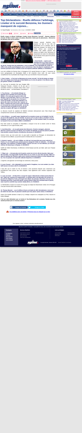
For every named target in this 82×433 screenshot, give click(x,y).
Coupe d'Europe (29, 14)
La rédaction (9, 233)
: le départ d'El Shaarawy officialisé (66, 31)
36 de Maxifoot (65, 16)
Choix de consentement (25, 237)
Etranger (22, 14)
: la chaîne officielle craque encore (65, 109)
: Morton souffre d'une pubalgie (65, 29)
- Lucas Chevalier (62, 51)
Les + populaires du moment (67, 34)
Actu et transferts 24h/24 (65, 21)
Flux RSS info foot (39, 233)
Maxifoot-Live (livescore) (58, 235)
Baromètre (29, 16)
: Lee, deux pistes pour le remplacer (66, 107)
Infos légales (9, 238)
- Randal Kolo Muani (63, 57)
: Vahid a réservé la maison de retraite (67, 27)
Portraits (42, 16)
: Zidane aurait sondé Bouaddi (64, 42)
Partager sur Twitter (36, 207)
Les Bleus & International (40, 14)
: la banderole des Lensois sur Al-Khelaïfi (67, 103)
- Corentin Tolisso (62, 55)
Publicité (8, 235)
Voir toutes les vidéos (69, 74)
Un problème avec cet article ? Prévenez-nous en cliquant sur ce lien (29, 211)
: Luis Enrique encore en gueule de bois (66, 104)
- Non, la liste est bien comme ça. (65, 63)
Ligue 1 (11, 14)
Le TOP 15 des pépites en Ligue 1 (53, 0)
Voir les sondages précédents (72, 68)
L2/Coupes (16, 14)
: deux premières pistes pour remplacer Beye (67, 106)
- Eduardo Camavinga (63, 53)
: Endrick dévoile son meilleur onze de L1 (67, 108)
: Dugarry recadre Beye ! (63, 102)
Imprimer (23, 33)
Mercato (6, 14)
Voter (69, 65)
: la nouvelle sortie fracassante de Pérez (67, 38)
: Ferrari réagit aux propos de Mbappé (66, 37)
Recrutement (9, 236)
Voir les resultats (63, 68)
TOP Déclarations (50, 16)
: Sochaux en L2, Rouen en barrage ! (67, 30)
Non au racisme (71, 234)
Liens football (9, 240)
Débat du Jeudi (36, 16)
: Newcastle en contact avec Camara (67, 26)
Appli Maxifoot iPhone (25, 234)
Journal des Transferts (21, 16)
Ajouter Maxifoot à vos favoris (64, 242)
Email (16, 33)
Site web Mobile (23, 236)
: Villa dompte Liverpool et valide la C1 (66, 24)
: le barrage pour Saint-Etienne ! (65, 25)
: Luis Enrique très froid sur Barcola (66, 35)
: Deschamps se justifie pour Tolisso (66, 40)
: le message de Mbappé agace (65, 101)
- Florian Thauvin (62, 59)
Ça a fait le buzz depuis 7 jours (67, 99)
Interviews (58, 16)
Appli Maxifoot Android (25, 233)
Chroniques (51, 14)
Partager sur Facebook (18, 207)
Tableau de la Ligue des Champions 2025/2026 (36, 0)
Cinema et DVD (71, 233)
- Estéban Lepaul (62, 61)
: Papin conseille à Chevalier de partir (66, 39)
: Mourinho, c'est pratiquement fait (65, 22)
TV (56, 14)
